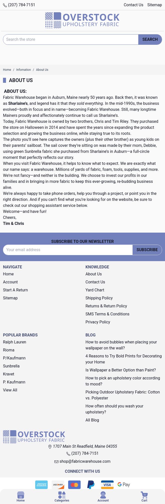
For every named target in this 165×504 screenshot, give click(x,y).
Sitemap (154, 5)
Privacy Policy (98, 322)
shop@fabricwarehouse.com (82, 461)
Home (8, 274)
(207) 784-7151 (19, 5)
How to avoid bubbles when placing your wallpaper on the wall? (121, 345)
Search (150, 39)
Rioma (8, 350)
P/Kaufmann (14, 358)
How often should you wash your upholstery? (115, 409)
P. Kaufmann (14, 382)
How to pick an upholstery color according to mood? (123, 381)
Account (10, 282)
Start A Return (15, 290)
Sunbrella (11, 366)
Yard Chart (95, 290)
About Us (94, 274)
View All (10, 390)
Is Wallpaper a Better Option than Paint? (121, 370)
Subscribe (147, 249)
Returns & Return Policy (106, 306)
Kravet (8, 374)
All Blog (92, 420)
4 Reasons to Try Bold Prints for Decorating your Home (124, 359)
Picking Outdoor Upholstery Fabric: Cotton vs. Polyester (123, 395)
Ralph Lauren (14, 342)
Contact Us (134, 5)
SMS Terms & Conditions (108, 314)
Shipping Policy (99, 298)
